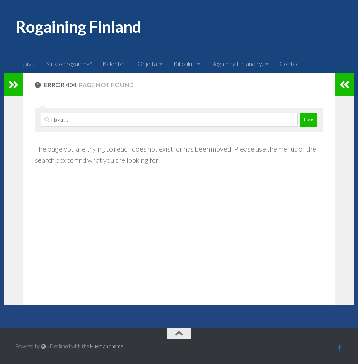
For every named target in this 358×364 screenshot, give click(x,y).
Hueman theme (106, 346)
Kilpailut (184, 63)
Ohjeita (147, 63)
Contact (290, 63)
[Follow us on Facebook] (339, 348)
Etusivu (24, 63)
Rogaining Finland (78, 26)
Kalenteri (114, 63)
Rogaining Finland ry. (237, 63)
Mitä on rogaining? (68, 63)
